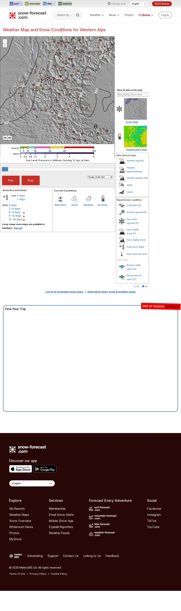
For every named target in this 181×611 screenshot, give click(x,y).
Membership (57, 508)
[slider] (5, 169)
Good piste (132, 205)
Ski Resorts (17, 508)
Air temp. (102, 204)
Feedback (112, 556)
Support (52, 556)
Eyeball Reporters (61, 527)
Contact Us (71, 556)
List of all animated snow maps (64, 291)
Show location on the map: (130, 90)
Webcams (60, 204)
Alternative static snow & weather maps (111, 291)
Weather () (135, 160)
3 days (21, 195)
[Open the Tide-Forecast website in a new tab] (49, 3)
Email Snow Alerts (61, 515)
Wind (74, 204)
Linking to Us (92, 556)
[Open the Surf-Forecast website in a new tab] (16, 3)
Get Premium (162, 3)
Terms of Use (17, 573)
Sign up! (18, 228)
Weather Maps (19, 515)
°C (138, 286)
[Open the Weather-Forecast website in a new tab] (65, 3)
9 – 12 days (15, 215)
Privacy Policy (38, 573)
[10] (134, 268)
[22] (134, 279)
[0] (139, 205)
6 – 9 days (14, 212)
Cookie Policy (59, 573)
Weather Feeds (59, 533)
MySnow (15, 539)
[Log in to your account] (165, 15)
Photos (129, 15)
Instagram (154, 515)
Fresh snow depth (135, 246)
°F (146, 286)
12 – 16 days (15, 219)
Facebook (154, 508)
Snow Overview (20, 521)
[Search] (78, 15)
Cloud (130, 192)
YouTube (153, 527)
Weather (97, 15)
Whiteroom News (21, 527)
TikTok (151, 521)
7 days (21, 199)
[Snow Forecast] (27, 15)
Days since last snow (137, 253)
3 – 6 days (14, 208)
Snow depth (136, 239)
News (114, 15)
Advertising (35, 556)
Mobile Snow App (61, 521)
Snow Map (132, 121)
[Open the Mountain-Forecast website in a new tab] (32, 3)
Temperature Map (136, 149)
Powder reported (135, 212)
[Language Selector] (138, 4)
